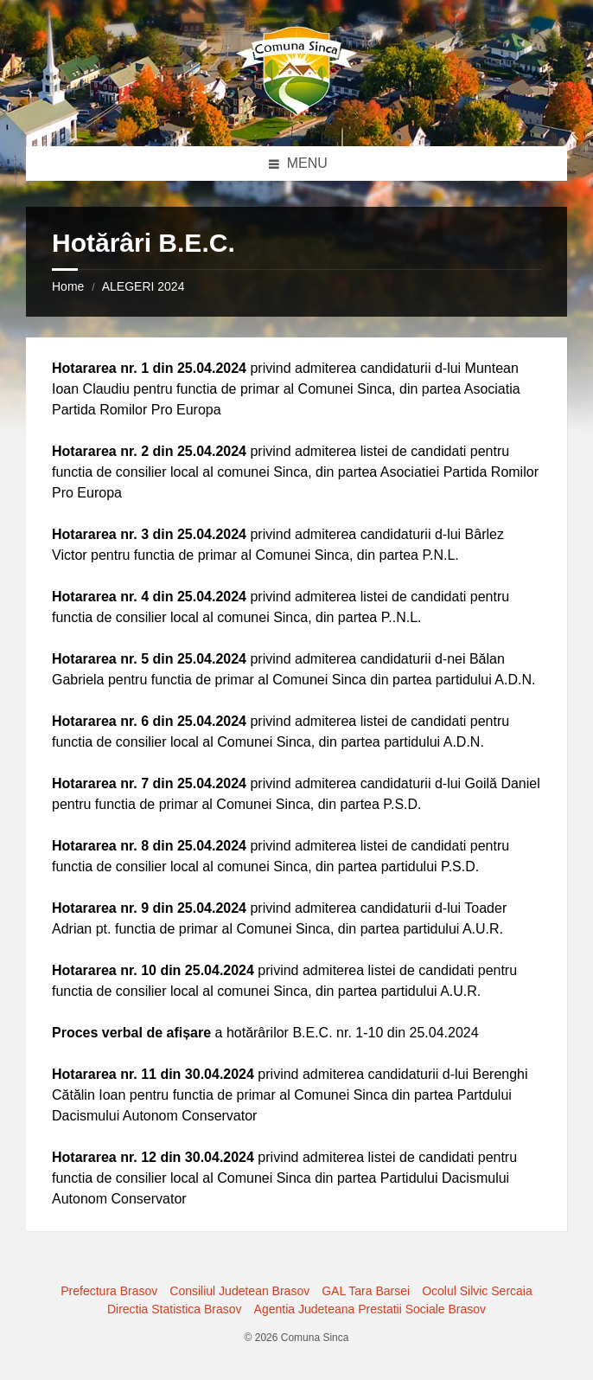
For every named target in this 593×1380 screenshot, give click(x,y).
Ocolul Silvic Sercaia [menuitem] (477, 1291)
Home (68, 286)
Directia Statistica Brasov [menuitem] (174, 1309)
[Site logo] (296, 112)
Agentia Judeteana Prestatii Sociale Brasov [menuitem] (370, 1309)
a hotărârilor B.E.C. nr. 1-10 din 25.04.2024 (265, 1032)
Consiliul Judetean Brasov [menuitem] (239, 1291)
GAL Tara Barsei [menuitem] (366, 1291)
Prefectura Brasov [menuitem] (109, 1291)
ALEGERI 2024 (143, 286)
